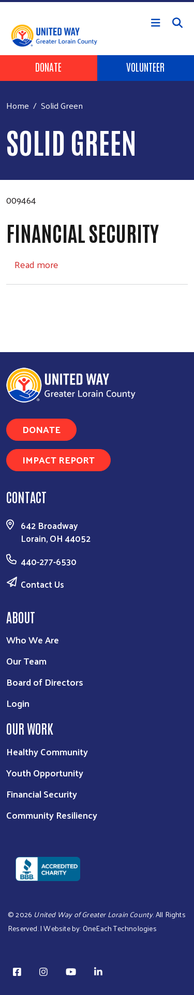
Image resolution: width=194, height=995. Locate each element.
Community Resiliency (51, 815)
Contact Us (42, 584)
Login (17, 703)
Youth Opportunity (44, 773)
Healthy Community (47, 751)
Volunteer (145, 66)
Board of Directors (44, 682)
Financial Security (41, 794)
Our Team (26, 661)
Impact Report (58, 459)
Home (17, 105)
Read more (36, 264)
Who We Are (32, 640)
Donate (48, 66)
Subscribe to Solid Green (10, 304)
